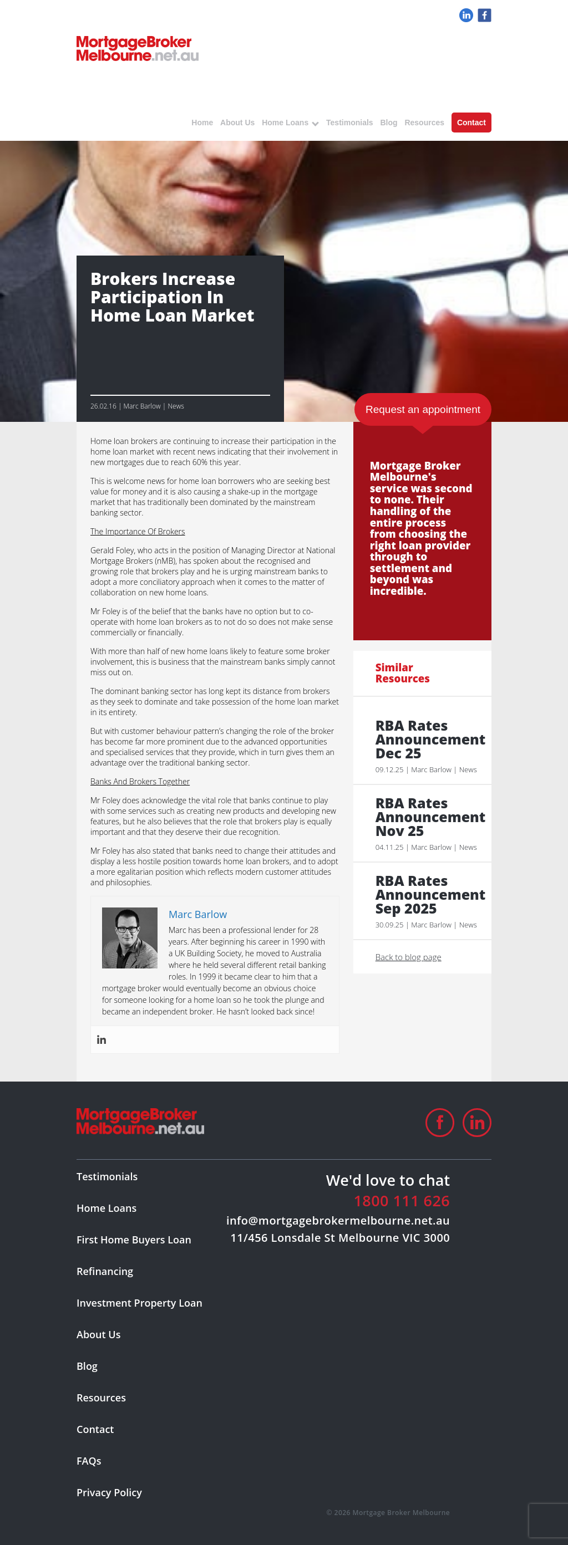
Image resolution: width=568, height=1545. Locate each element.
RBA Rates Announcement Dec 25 (428, 739)
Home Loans (285, 122)
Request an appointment (423, 409)
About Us (237, 122)
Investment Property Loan (139, 1302)
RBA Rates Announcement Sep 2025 (428, 894)
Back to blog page (409, 956)
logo (138, 48)
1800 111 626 (401, 1200)
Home (202, 122)
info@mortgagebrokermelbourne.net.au (338, 1220)
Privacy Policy (109, 1492)
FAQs (89, 1460)
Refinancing (105, 1271)
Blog (388, 122)
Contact (471, 122)
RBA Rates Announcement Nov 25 (428, 817)
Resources (424, 122)
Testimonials (349, 122)
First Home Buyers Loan (134, 1239)
